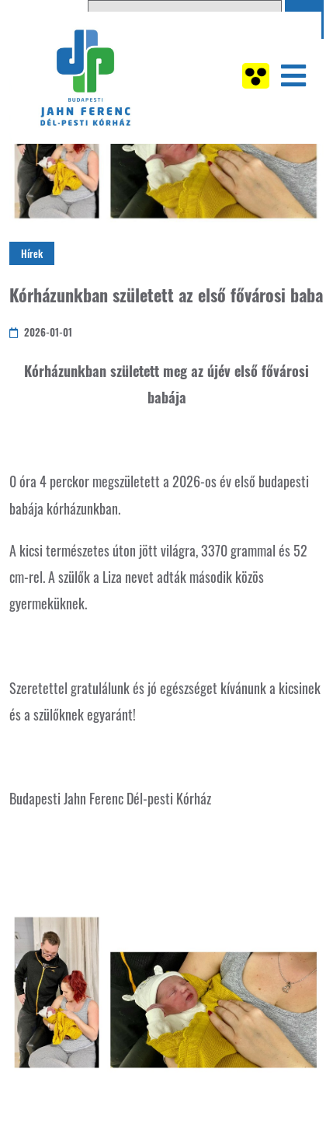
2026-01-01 (40, 332)
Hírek (32, 253)
